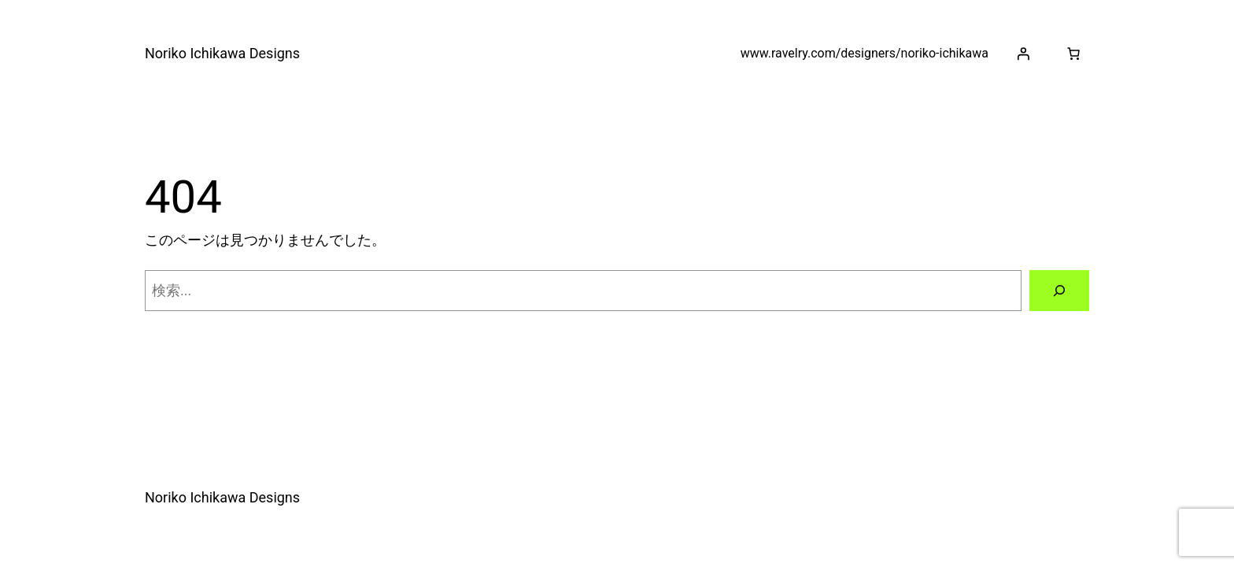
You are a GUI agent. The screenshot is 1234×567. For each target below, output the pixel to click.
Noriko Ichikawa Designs (222, 53)
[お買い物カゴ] (1073, 53)
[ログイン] (1023, 53)
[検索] (1059, 290)
